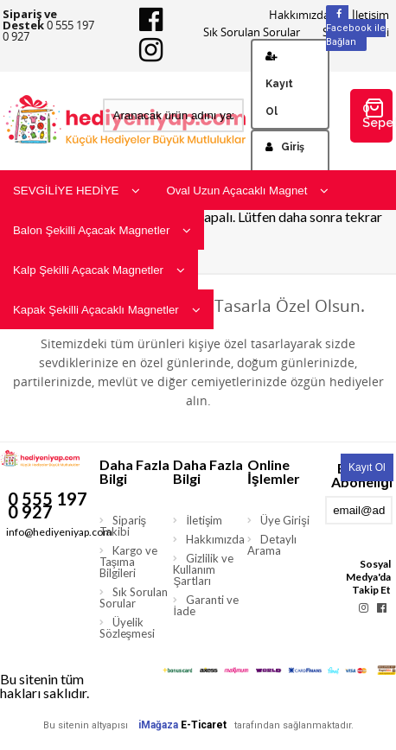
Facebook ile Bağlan (356, 29)
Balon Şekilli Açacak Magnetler (102, 230)
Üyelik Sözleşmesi (127, 627)
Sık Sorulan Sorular (251, 32)
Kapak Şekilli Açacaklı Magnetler (107, 309)
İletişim (204, 520)
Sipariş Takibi (123, 525)
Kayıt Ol (279, 84)
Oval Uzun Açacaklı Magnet (247, 190)
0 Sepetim (377, 114)
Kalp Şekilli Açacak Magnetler (99, 270)
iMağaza (158, 725)
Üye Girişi (285, 520)
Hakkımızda (299, 15)
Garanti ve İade (206, 605)
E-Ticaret (204, 725)
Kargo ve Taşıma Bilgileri (128, 561)
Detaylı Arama (272, 544)
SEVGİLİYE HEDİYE (76, 190)
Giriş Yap (284, 161)
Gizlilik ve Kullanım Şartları (203, 569)
